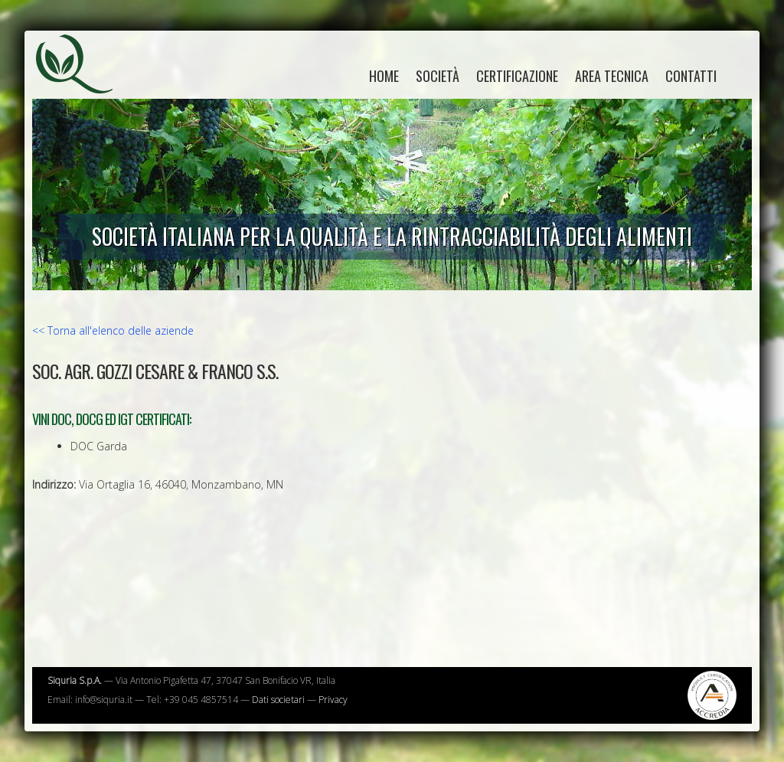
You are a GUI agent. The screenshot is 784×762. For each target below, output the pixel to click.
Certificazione (517, 76)
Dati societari (278, 699)
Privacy (333, 699)
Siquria (82, 80)
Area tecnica (611, 76)
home (384, 76)
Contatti (691, 76)
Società (437, 76)
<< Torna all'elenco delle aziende (113, 330)
